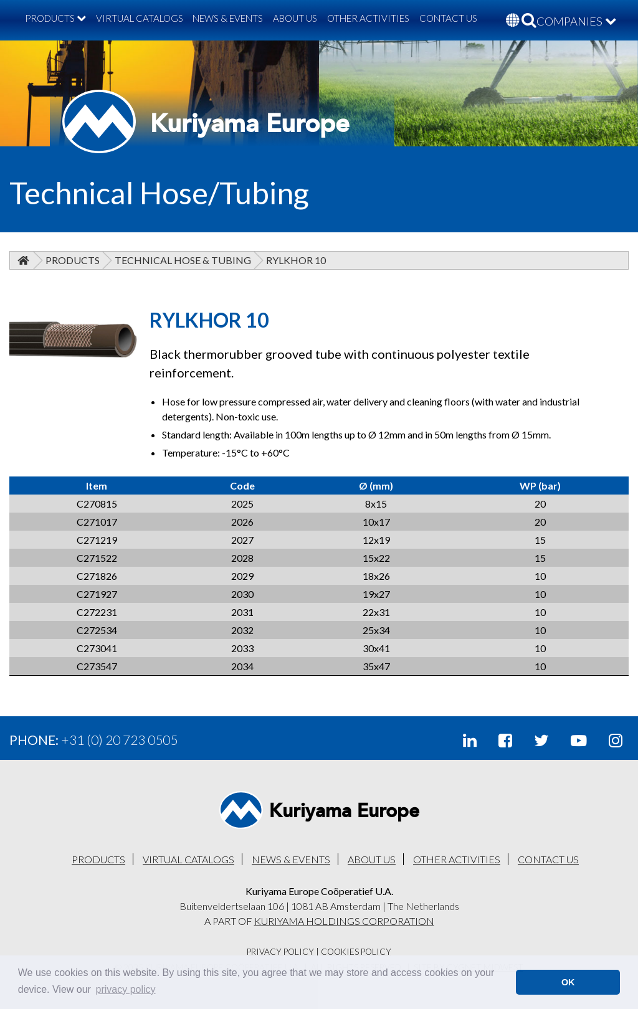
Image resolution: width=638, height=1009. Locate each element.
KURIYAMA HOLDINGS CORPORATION (344, 921)
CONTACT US (448, 18)
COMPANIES (576, 21)
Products (72, 260)
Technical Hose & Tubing (183, 260)
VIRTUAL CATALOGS (139, 18)
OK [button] (568, 982)
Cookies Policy (356, 952)
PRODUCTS (55, 18)
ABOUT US (295, 18)
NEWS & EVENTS (228, 18)
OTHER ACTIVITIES (368, 18)
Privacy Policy (280, 952)
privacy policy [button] (126, 989)
